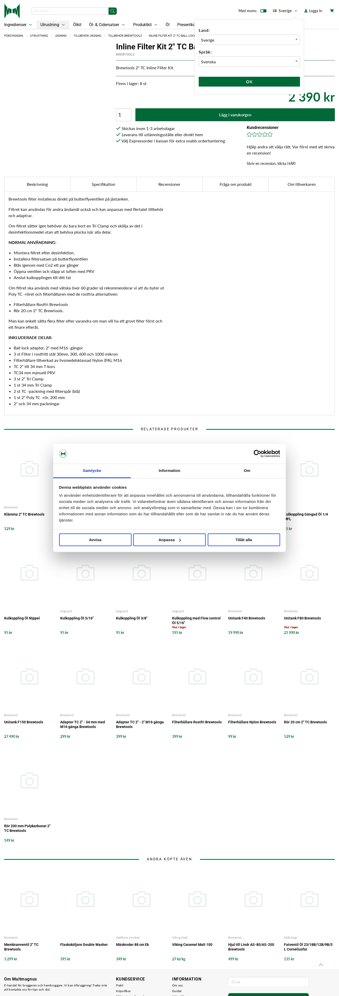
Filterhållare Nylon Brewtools (252, 722)
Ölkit (77, 24)
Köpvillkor (123, 991)
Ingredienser (18, 24)
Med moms (252, 12)
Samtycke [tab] (92, 470)
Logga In (313, 11)
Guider (177, 991)
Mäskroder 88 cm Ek (132, 945)
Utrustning (53, 24)
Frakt (119, 985)
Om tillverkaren (302, 184)
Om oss (177, 985)
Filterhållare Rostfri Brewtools (197, 722)
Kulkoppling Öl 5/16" (77, 618)
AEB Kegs (290, 937)
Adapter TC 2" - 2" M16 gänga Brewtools (140, 724)
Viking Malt (180, 937)
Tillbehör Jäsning (87, 35)
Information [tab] (169, 470)
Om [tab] (247, 470)
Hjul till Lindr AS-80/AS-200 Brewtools (251, 947)
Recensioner (169, 184)
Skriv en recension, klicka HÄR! (271, 163)
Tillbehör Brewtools (125, 35)
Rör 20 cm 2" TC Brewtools (305, 722)
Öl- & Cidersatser (107, 24)
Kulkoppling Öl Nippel (22, 618)
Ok (249, 81)
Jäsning (61, 35)
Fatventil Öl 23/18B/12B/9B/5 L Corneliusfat (308, 947)
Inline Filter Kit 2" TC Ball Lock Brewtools (181, 35)
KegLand (66, 611)
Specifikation (103, 184)
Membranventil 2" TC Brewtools (21, 947)
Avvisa (95, 540)
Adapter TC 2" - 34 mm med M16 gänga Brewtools (82, 724)
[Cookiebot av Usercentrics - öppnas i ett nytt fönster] (257, 454)
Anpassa (169, 540)
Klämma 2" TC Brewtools (24, 514)
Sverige (285, 10)
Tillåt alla (244, 540)
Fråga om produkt (236, 184)
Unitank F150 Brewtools (23, 722)
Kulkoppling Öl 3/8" (131, 618)
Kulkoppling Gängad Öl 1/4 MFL (306, 516)
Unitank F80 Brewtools (302, 618)
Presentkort (187, 24)
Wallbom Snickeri (128, 937)
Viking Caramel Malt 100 (192, 945)
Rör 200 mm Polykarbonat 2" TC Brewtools (27, 828)
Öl (168, 24)
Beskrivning (37, 184)
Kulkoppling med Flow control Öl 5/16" (196, 620)
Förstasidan (13, 35)
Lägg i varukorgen (235, 114)
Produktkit (145, 24)
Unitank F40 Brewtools (246, 618)
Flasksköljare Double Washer (84, 945)
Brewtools (125, 54)
